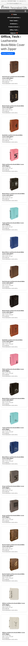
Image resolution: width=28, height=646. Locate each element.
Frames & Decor (14, 27)
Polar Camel (14, 20)
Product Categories (8, 53)
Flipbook (14, 33)
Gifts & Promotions (14, 17)
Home (14, 14)
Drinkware (14, 24)
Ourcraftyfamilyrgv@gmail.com (14, 3)
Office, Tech (14, 30)
